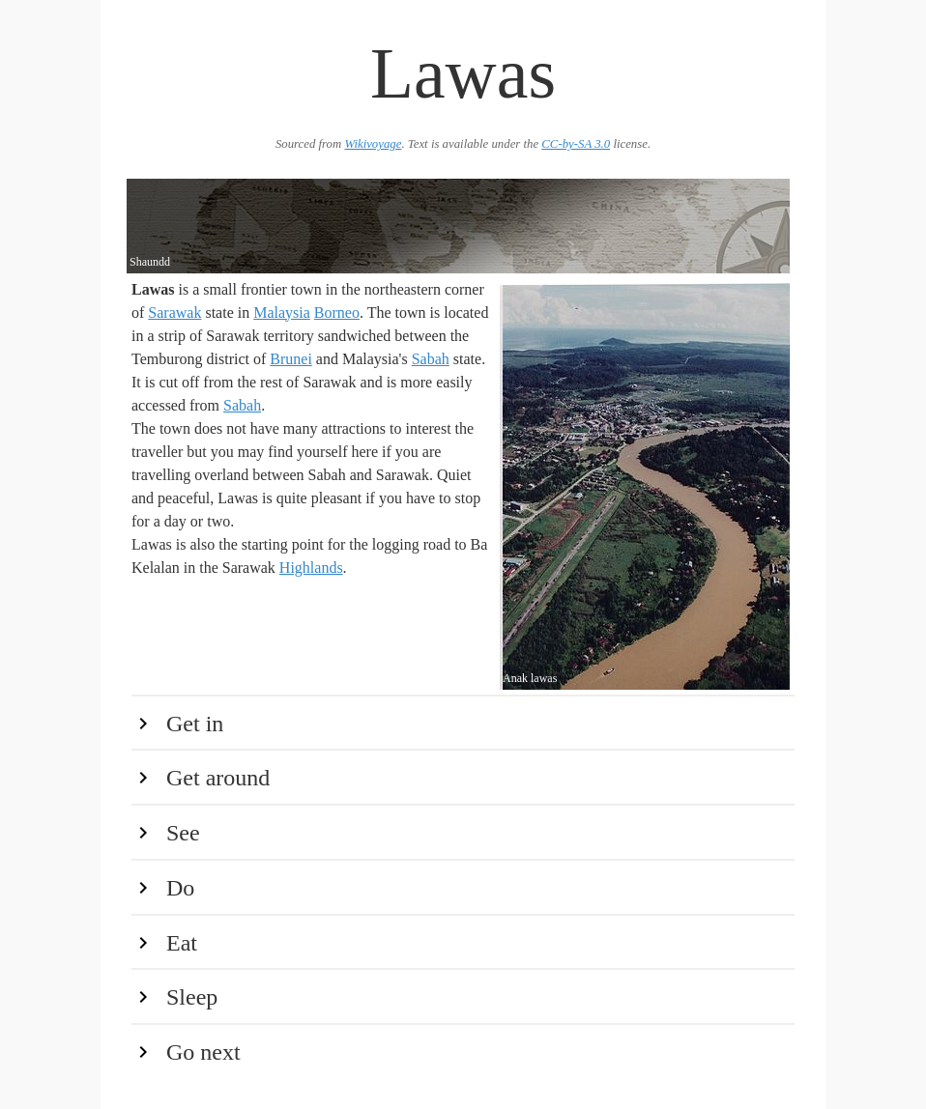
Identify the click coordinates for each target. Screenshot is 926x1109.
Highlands (311, 567)
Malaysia (281, 312)
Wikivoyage (372, 144)
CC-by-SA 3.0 (575, 144)
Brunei (291, 359)
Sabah (430, 359)
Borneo (337, 312)
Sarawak (174, 312)
